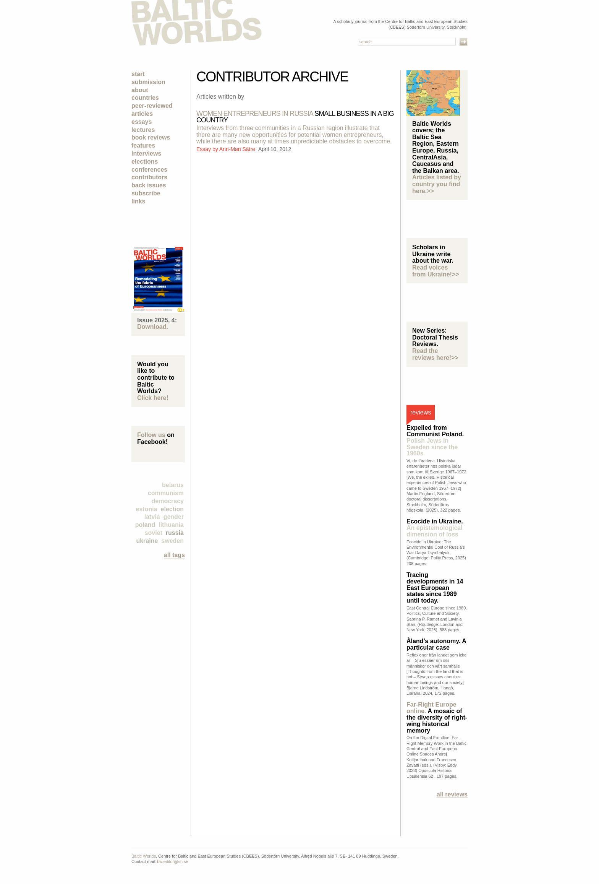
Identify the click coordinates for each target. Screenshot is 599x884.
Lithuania (171, 525)
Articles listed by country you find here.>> (436, 184)
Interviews (146, 153)
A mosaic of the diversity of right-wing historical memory (436, 717)
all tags (174, 555)
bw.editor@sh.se (172, 861)
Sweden (172, 541)
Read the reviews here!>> (435, 354)
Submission (148, 82)
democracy (168, 501)
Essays (141, 122)
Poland (145, 525)
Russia (175, 533)
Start (138, 74)
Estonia (146, 509)
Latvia (152, 517)
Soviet (153, 533)
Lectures (143, 130)
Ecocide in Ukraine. (434, 528)
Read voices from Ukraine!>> (435, 271)
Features (143, 145)
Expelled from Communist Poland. (435, 440)
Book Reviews (150, 137)
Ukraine (147, 541)
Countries (145, 97)
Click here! (152, 398)
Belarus (173, 485)
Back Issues (148, 185)
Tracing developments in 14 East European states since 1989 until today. (434, 588)
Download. (152, 326)
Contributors (149, 177)
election (172, 509)
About (139, 90)
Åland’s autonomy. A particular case (436, 644)
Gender (174, 517)
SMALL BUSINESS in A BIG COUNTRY (295, 117)
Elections (144, 161)
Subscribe (145, 193)
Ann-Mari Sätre (238, 149)
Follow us (151, 435)
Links (138, 201)
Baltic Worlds (143, 856)
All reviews (452, 794)
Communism (166, 493)
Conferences (149, 169)
